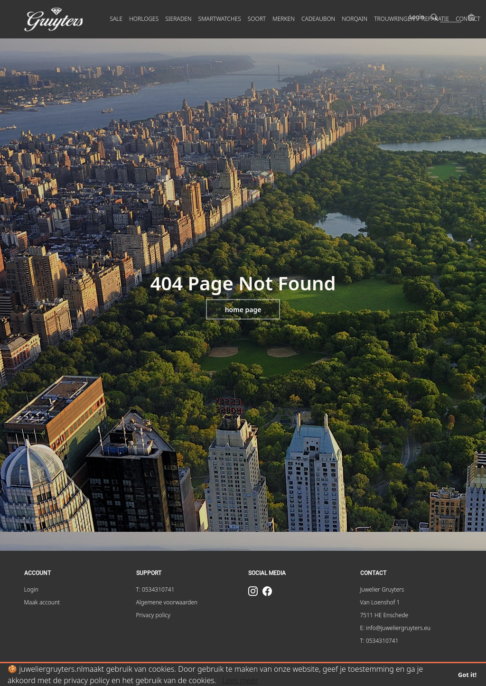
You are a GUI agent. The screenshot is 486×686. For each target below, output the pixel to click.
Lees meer (240, 680)
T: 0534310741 (155, 589)
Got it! (467, 674)
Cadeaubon (318, 19)
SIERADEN (178, 19)
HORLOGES (144, 19)
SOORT (257, 19)
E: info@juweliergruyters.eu (395, 628)
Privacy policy (153, 615)
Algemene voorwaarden (167, 602)
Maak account (42, 602)
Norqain (354, 19)
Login (417, 17)
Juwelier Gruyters (382, 589)
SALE (116, 19)
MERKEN (283, 19)
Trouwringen (394, 19)
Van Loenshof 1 (380, 602)
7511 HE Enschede (384, 615)
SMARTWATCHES (219, 19)
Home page (243, 309)
